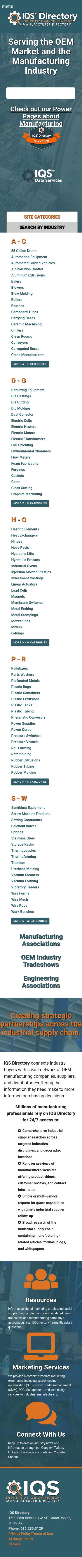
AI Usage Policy (21, 1539)
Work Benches (22, 912)
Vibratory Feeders (25, 887)
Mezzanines (20, 621)
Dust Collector (22, 414)
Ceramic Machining (26, 324)
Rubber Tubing (22, 766)
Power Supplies (23, 723)
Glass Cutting (21, 488)
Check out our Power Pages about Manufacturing (41, 116)
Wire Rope (19, 906)
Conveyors (19, 343)
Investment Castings (27, 578)
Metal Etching (22, 609)
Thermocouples (23, 850)
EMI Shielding (22, 445)
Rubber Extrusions (25, 760)
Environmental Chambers (31, 451)
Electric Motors (23, 433)
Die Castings (21, 396)
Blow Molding (22, 294)
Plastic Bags (21, 687)
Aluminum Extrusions (28, 275)
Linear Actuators (24, 584)
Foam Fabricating (24, 463)
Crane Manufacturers (27, 355)
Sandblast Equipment (28, 808)
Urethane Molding (25, 869)
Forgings (18, 469)
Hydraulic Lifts (22, 554)
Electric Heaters (23, 427)
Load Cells (19, 590)
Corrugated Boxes (25, 349)
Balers (16, 281)
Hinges (16, 541)
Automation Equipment (29, 257)
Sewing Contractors (26, 820)
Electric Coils (21, 421)
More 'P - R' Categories (30, 781)
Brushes (17, 306)
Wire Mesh (19, 899)
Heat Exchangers (24, 535)
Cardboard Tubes (24, 312)
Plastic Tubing (22, 711)
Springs (17, 832)
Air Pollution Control (27, 269)
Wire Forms (20, 893)
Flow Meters (21, 457)
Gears (15, 482)
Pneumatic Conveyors (28, 717)
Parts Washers (22, 674)
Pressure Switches (25, 736)
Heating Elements (25, 529)
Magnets (18, 596)
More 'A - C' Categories (30, 364)
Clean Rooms (21, 336)
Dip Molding (20, 408)
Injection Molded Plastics (31, 572)
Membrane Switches (27, 603)
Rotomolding (21, 754)
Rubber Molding (23, 772)
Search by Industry (42, 227)
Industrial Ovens (24, 566)
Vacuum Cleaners (25, 875)
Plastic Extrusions (25, 699)
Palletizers (19, 668)
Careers (15, 1544)
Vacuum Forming (24, 881)
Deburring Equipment (27, 390)
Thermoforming (23, 857)
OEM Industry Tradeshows (41, 960)
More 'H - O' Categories (30, 642)
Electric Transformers (28, 439)
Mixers (16, 627)
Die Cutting (20, 402)
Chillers (17, 330)
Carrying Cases (23, 318)
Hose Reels (20, 548)
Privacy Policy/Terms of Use (31, 1534)
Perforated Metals (25, 681)
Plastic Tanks (21, 705)
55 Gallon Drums (24, 251)
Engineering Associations (41, 981)
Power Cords (21, 730)
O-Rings (17, 633)
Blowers (17, 287)
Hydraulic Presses (25, 560)
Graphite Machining (26, 494)
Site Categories (42, 216)
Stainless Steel (23, 838)
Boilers (16, 300)
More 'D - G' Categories (30, 503)
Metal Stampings (24, 615)
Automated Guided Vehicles (33, 263)
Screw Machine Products (30, 814)
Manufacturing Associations (41, 940)
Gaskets (17, 476)
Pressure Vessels (24, 742)
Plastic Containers (25, 693)
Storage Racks (22, 844)
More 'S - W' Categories (30, 921)
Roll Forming (21, 748)
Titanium (18, 863)
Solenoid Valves (23, 826)
